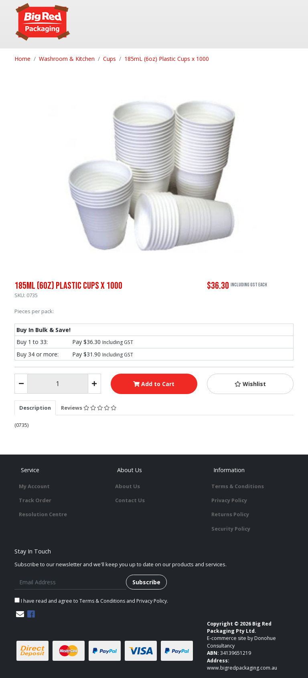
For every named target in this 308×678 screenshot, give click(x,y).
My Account (34, 486)
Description (35, 407)
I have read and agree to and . (91, 601)
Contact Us (130, 500)
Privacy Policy (229, 500)
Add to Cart (153, 384)
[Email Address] (70, 582)
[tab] (35, 407)
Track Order (35, 500)
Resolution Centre (43, 514)
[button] (250, 384)
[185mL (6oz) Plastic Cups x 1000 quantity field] (57, 384)
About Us (127, 486)
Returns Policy (230, 514)
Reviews (88, 407)
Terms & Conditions (237, 486)
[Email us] (20, 614)
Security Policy (230, 528)
